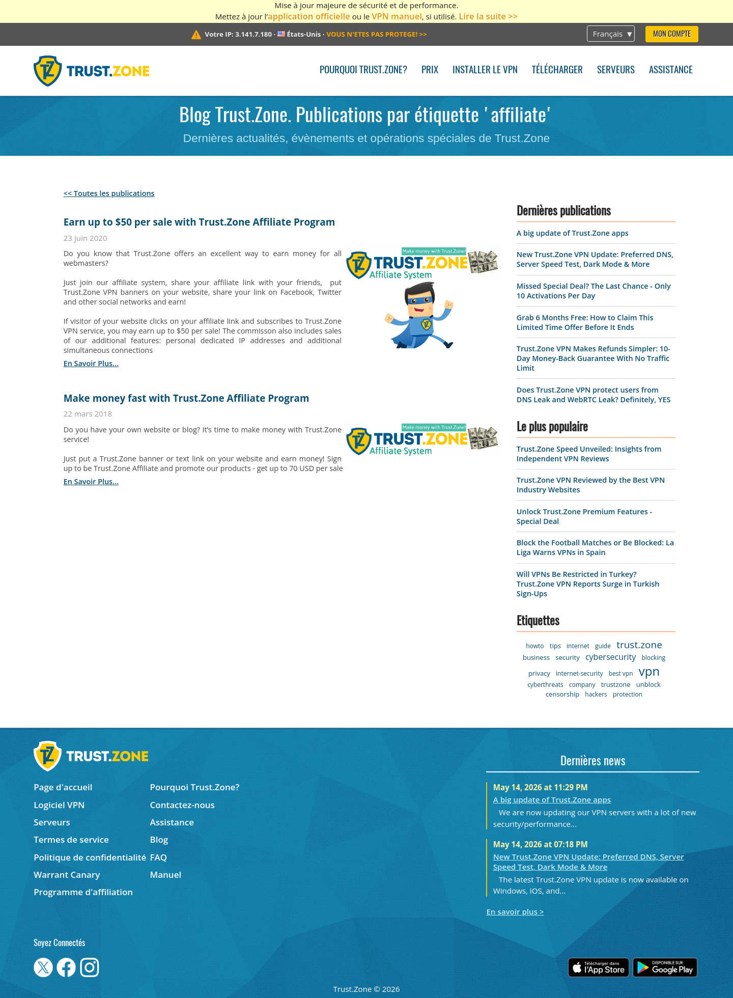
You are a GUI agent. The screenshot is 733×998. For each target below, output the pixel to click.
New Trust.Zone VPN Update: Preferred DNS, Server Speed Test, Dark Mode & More (595, 259)
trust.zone (639, 644)
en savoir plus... (91, 363)
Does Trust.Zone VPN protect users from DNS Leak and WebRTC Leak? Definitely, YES (593, 394)
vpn (649, 670)
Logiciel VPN (59, 805)
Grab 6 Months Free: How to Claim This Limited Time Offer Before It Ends (585, 322)
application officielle (309, 16)
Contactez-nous (182, 805)
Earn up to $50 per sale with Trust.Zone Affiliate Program (199, 222)
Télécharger (557, 70)
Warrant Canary (67, 874)
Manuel (166, 874)
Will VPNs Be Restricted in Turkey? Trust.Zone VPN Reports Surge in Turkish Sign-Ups (588, 583)
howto (535, 646)
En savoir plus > (515, 911)
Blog (159, 839)
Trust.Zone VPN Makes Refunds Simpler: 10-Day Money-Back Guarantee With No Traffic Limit (593, 358)
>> (376, 34)
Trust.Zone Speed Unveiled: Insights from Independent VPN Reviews (589, 453)
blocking (653, 657)
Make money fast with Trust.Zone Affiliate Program (186, 398)
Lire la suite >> (488, 16)
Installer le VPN (485, 70)
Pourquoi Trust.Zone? (363, 70)
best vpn (621, 673)
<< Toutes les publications (109, 193)
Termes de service (71, 839)
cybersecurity (610, 656)
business (536, 657)
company (582, 684)
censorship (562, 694)
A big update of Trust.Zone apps (573, 233)
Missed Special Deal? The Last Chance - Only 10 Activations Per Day (594, 290)
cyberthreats (545, 684)
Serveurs (616, 70)
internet (578, 646)
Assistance (671, 70)
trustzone (616, 684)
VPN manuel (397, 16)
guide (603, 646)
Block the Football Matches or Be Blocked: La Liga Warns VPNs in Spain (595, 547)
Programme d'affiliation (83, 892)
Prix (429, 70)
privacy (539, 673)
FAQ (158, 857)
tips (555, 645)
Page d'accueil (63, 787)
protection (627, 694)
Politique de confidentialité (90, 857)
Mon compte (672, 34)
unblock (648, 684)
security (567, 657)
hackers (596, 694)
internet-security (579, 673)
